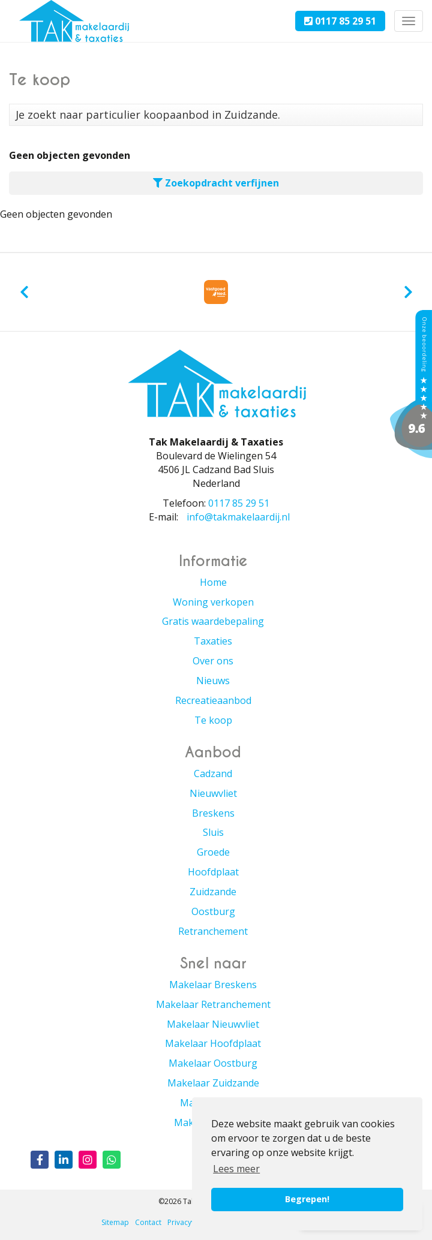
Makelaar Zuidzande (213, 1082)
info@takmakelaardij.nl (238, 516)
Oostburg (213, 911)
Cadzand (213, 773)
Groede (213, 852)
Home (213, 582)
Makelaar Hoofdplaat (213, 1043)
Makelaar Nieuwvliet (213, 1024)
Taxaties (213, 641)
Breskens (213, 813)
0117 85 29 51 (340, 21)
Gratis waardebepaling (213, 621)
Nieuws (213, 680)
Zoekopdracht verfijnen (216, 182)
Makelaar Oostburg (213, 1063)
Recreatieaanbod (213, 700)
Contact (148, 1222)
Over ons (213, 660)
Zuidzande (213, 891)
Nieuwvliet (213, 793)
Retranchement (213, 931)
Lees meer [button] (236, 1168)
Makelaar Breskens (213, 984)
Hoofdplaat (213, 871)
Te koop (213, 720)
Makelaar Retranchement (213, 1004)
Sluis (213, 832)
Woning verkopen (213, 602)
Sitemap (115, 1222)
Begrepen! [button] (307, 1199)
